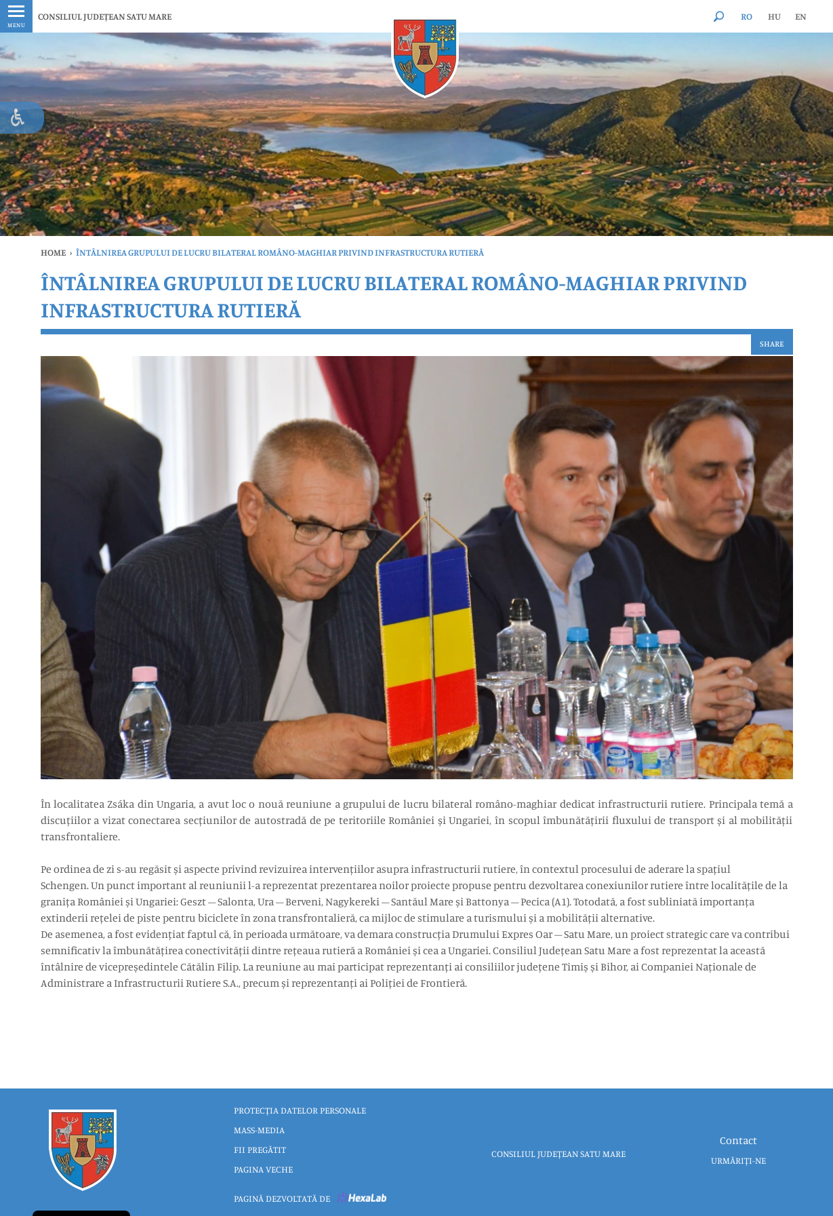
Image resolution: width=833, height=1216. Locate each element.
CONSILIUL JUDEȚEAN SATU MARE (104, 16)
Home (53, 252)
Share (772, 343)
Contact (738, 1140)
